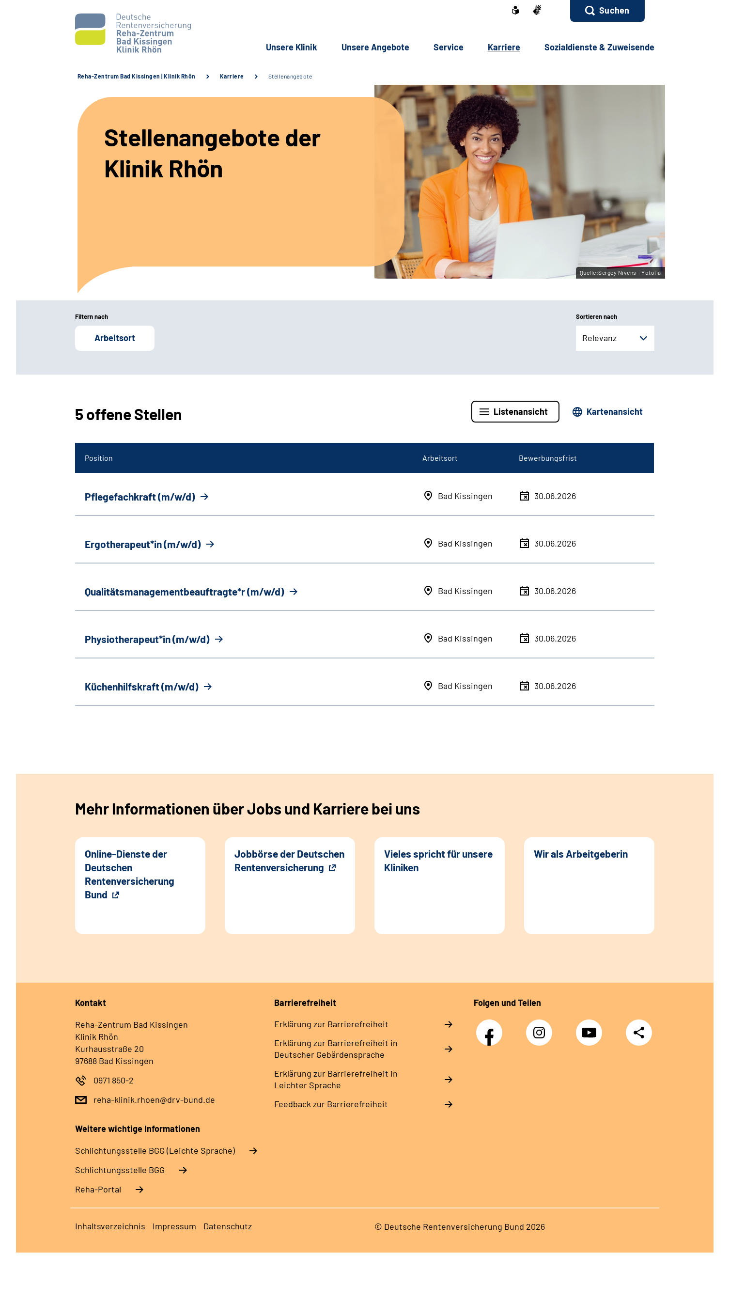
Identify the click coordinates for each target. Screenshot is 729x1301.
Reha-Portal (98, 1189)
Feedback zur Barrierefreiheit (331, 1103)
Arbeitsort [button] (114, 337)
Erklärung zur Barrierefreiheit (331, 1024)
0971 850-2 (113, 1080)
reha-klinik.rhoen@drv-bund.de (154, 1099)
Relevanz (599, 337)
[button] (607, 11)
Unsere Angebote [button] (375, 47)
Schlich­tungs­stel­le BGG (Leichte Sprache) (155, 1150)
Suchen (614, 10)
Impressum (174, 1226)
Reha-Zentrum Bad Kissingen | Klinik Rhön (137, 76)
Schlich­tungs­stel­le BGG (120, 1169)
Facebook (491, 1027)
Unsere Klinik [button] (291, 47)
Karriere (232, 76)
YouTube (591, 1027)
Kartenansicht (615, 411)
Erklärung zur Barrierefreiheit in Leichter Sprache (336, 1079)
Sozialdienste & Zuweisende (599, 47)
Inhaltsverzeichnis (110, 1226)
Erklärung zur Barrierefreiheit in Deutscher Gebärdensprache (336, 1048)
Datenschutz (227, 1226)
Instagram (541, 1027)
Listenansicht (521, 411)
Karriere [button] (504, 47)
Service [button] (449, 47)
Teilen (639, 1032)
